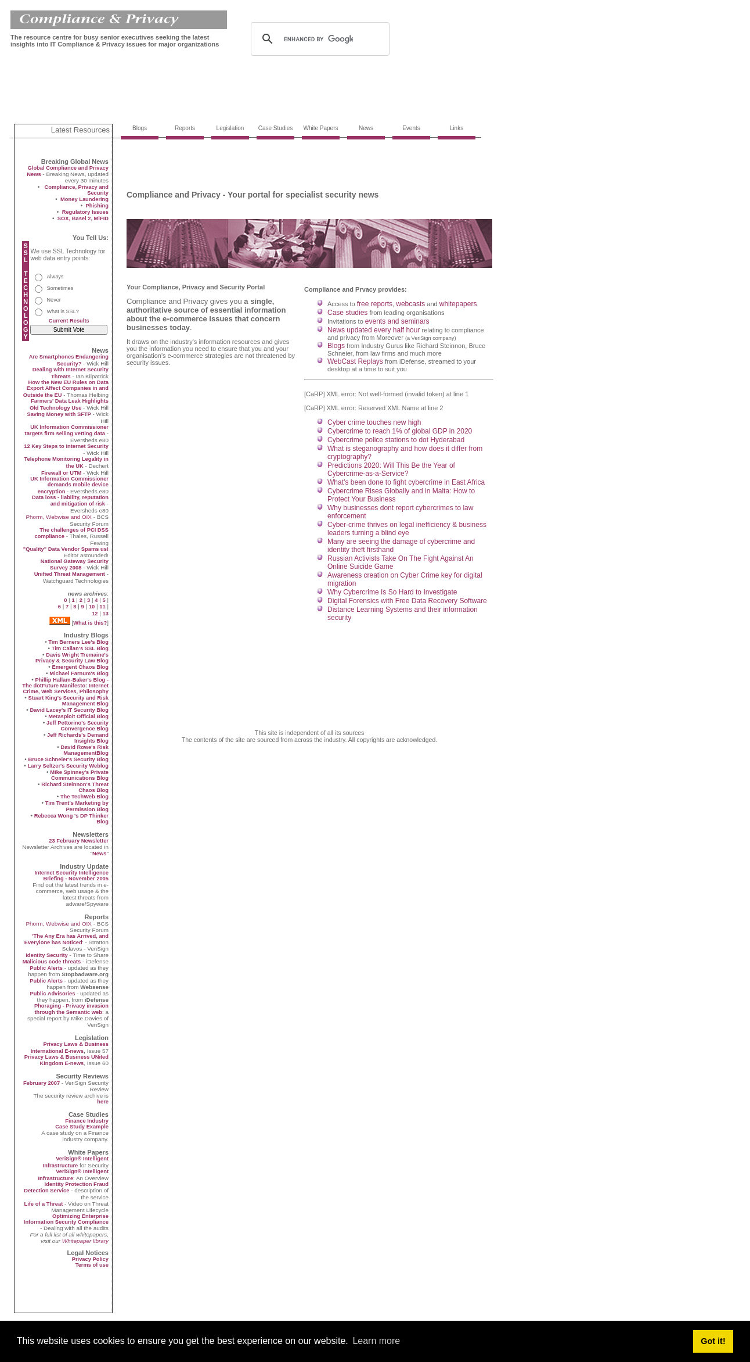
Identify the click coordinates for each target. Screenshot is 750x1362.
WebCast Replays (355, 361)
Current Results (69, 321)
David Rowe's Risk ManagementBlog (84, 750)
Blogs (336, 346)
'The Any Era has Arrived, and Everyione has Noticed (66, 939)
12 (95, 614)
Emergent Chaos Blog (80, 667)
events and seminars (397, 321)
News (99, 853)
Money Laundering (84, 199)
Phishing (97, 206)
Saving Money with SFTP (59, 414)
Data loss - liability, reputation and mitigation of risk (70, 500)
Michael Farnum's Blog (79, 673)
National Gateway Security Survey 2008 (75, 564)
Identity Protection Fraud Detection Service (66, 1187)
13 (106, 614)
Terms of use (92, 1265)
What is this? (90, 623)
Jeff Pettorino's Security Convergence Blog (77, 726)
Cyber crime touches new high (374, 422)
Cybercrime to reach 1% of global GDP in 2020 (399, 431)
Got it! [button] (713, 1341)
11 (102, 607)
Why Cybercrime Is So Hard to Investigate (392, 592)
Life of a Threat (43, 1204)
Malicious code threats (52, 962)
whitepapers (458, 304)
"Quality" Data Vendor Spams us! (66, 549)
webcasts (410, 304)
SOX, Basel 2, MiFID (83, 218)
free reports (374, 304)
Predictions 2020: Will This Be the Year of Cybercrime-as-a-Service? (391, 469)
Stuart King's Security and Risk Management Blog (68, 701)
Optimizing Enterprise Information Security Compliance (66, 1219)
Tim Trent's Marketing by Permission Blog (77, 806)
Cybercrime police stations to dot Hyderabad (395, 440)
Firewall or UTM (61, 473)
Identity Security (47, 955)
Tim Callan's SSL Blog (80, 648)
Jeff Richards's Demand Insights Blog (78, 738)
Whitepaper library (85, 1241)
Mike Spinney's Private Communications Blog (79, 775)
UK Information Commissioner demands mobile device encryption (69, 485)
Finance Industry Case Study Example (82, 1124)
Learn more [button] (376, 1341)
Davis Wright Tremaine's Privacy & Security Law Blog (72, 658)
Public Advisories (52, 994)
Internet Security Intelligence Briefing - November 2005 (71, 875)
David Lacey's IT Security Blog (69, 710)
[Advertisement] (221, 93)
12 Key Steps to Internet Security (66, 446)
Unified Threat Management (69, 574)
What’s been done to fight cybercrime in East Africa (406, 482)
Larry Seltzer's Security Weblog (68, 766)
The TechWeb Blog (84, 797)
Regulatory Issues (85, 212)
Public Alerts (46, 968)
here (103, 1102)
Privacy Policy (90, 1259)
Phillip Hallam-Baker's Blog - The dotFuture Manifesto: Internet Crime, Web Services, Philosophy (65, 685)
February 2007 (42, 1083)
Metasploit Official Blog (78, 716)
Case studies (347, 313)
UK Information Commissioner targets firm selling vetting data (67, 430)
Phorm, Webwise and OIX (58, 517)
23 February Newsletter (79, 841)
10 (92, 607)
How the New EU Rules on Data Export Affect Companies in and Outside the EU (66, 388)
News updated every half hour (373, 330)
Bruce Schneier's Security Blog (68, 759)
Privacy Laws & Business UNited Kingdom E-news (66, 1060)
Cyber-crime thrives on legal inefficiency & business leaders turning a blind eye (406, 529)
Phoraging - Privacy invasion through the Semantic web (71, 1009)
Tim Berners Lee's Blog (78, 642)
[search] (318, 39)
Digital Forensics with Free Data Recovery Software (407, 601)
